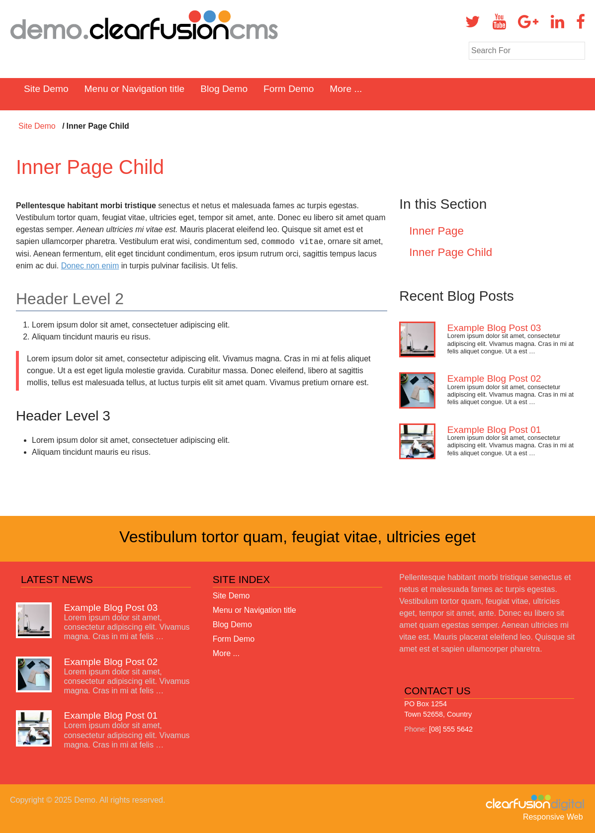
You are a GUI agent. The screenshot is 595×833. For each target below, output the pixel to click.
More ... (346, 88)
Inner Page (436, 231)
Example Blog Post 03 (494, 328)
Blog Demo (224, 88)
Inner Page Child (450, 252)
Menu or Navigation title (135, 88)
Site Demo (46, 88)
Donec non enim (90, 265)
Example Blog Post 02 (494, 378)
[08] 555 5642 (451, 729)
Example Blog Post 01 (494, 429)
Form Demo (288, 88)
